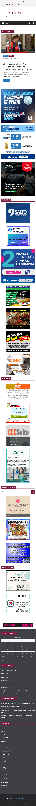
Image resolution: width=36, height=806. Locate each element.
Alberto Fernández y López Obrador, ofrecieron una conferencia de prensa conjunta (17, 67)
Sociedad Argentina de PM (15, 4)
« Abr (2, 660)
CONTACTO (4, 789)
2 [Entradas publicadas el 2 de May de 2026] (26, 643)
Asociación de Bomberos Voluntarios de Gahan (14, 684)
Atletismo (5, 747)
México (19, 61)
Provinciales (4, 782)
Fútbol (4, 761)
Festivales (5, 737)
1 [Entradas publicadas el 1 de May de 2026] (21, 643)
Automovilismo (7, 751)
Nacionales (4, 785)
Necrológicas (4, 673)
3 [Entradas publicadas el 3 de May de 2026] (31, 643)
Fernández (6, 61)
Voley (4, 768)
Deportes (3, 745)
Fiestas (5, 774)
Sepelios (5, 778)
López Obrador (13, 61)
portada (11, 55)
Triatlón (5, 764)
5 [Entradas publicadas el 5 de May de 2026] (7, 646)
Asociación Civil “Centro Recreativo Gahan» (22, 703)
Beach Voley (6, 754)
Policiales (3, 741)
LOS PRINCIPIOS (18, 12)
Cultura (3, 731)
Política (5, 55)
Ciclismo (5, 758)
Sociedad (3, 772)
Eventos (5, 734)
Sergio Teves (16, 58)
